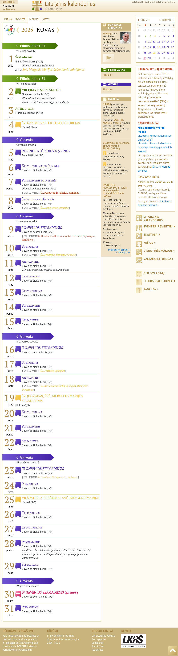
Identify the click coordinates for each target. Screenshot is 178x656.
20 (163, 47)
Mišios (148, 243)
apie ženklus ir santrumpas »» (119, 251)
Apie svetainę (154, 273)
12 (158, 41)
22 (172, 47)
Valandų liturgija (157, 259)
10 (139, 36)
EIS (173, 2)
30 (144, 58)
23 (144, 30)
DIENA (8, 19)
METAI (46, 19)
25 (154, 30)
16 (144, 47)
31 (149, 58)
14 (168, 41)
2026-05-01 (8, 6)
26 (158, 30)
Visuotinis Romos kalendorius (155, 143)
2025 (144, 20)
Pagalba (150, 289)
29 (172, 52)
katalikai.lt (137, 2)
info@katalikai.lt (12, 642)
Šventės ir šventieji (158, 226)
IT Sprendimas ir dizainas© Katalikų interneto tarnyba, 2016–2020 (63, 639)
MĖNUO (34, 19)
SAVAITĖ (21, 19)
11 (139, 41)
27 (163, 30)
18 (154, 47)
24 (149, 30)
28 (168, 30)
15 (172, 41)
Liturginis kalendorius (153, 218)
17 (149, 47)
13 (163, 41)
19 (158, 47)
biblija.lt (149, 2)
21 (168, 47)
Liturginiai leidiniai (158, 281)
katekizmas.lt (163, 2)
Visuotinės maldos (158, 251)
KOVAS (166, 20)
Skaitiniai (151, 234)
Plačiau (107, 75)
